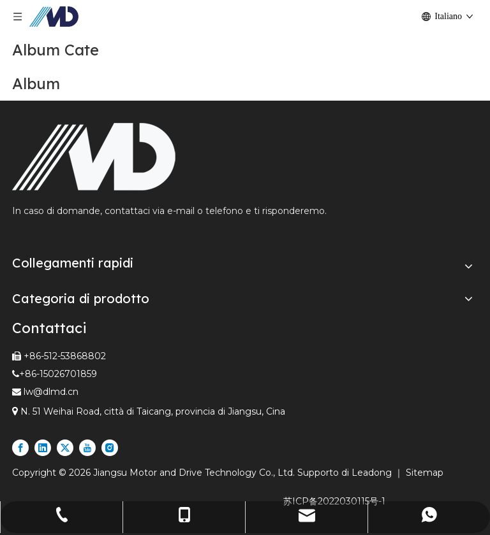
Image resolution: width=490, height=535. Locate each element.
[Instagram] (109, 447)
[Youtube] (87, 447)
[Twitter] (65, 447)
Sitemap (424, 472)
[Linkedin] (42, 447)
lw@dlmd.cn (51, 391)
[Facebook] (20, 447)
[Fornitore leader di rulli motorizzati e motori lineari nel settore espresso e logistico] (93, 156)
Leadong (373, 472)
